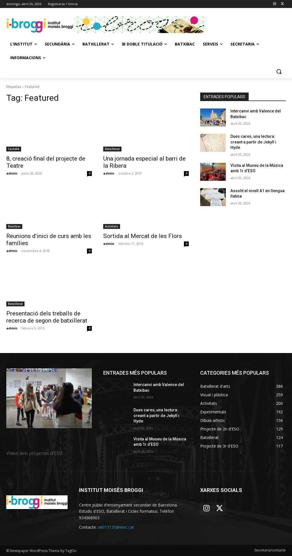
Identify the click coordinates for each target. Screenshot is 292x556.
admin (11, 173)
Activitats (111, 226)
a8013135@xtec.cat (116, 527)
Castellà (13, 149)
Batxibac (14, 226)
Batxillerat (112, 149)
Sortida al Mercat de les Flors (142, 236)
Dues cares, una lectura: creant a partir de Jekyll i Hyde (253, 142)
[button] (279, 71)
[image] (49, 398)
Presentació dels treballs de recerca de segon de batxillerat (46, 317)
